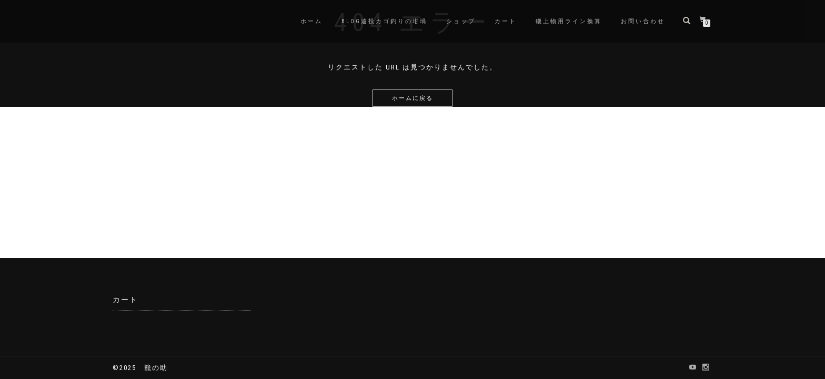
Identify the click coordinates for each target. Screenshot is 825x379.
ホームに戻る (412, 98)
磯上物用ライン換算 (569, 21)
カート (506, 21)
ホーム (311, 21)
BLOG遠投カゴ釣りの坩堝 (384, 21)
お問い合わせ (643, 21)
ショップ (461, 21)
